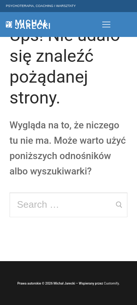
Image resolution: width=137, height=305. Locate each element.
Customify (111, 283)
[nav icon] (106, 24)
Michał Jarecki (33, 24)
